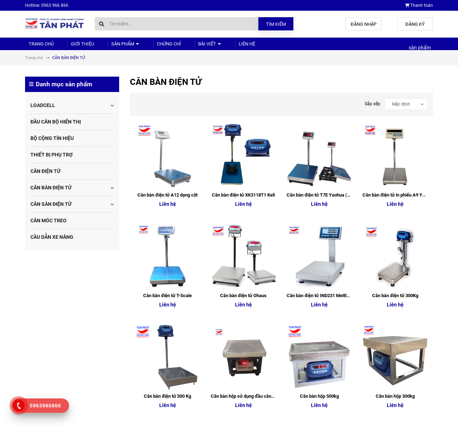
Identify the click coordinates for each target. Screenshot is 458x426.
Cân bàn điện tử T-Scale (167, 171)
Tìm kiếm (276, 24)
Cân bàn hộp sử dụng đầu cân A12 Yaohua (254, 206)
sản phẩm (420, 51)
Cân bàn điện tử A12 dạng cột (167, 136)
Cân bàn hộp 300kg (395, 206)
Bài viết (188, 46)
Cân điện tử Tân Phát (360, 339)
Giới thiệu (75, 46)
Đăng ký (415, 24)
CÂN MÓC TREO (48, 226)
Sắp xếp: (373, 109)
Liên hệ (220, 46)
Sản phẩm (112, 46)
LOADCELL (42, 111)
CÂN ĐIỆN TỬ (45, 177)
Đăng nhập (363, 24)
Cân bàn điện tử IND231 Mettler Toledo (326, 171)
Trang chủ (38, 46)
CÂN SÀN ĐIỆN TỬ (51, 210)
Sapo (137, 418)
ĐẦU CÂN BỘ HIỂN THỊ (55, 128)
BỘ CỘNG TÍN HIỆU (52, 144)
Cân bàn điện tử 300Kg (395, 171)
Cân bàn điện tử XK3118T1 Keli (243, 136)
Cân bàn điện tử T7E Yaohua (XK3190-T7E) (330, 136)
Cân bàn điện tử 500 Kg (167, 206)
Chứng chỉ (151, 46)
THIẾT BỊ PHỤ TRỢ (51, 161)
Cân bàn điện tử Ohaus (243, 171)
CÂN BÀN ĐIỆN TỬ (51, 194)
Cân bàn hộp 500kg (319, 206)
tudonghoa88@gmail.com (66, 383)
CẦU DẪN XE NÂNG (51, 243)
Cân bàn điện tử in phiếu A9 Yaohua (398, 136)
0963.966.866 (54, 369)
